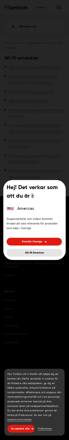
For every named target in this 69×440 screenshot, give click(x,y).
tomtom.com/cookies (19, 419)
